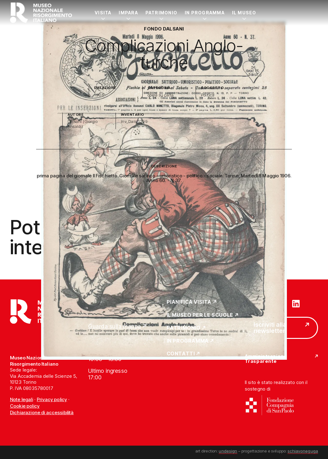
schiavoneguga (303, 450)
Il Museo (244, 12)
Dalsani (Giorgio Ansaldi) (83, 124)
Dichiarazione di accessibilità (42, 412)
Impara (128, 12)
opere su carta (161, 95)
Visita (103, 12)
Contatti (181, 354)
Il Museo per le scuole (200, 315)
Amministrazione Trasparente (266, 359)
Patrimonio (161, 12)
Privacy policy (52, 399)
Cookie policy (25, 406)
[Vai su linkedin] (296, 303)
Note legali (21, 399)
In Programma (205, 12)
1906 (99, 95)
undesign (228, 450)
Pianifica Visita (189, 302)
